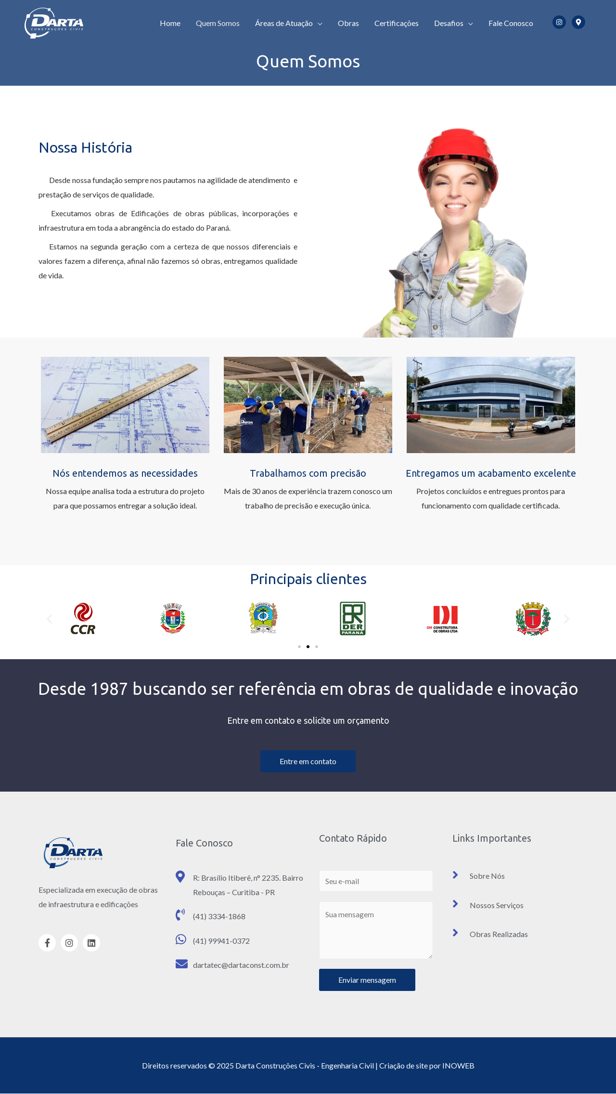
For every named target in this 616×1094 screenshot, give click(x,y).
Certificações (396, 22)
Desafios (448, 22)
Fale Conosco (510, 22)
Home (170, 22)
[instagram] (561, 22)
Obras (348, 22)
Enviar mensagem (367, 979)
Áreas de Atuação (284, 22)
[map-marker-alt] (580, 22)
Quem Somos (218, 22)
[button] (299, 646)
